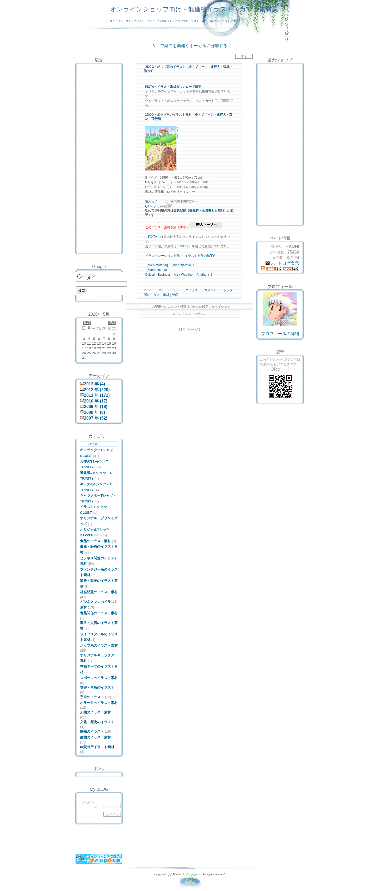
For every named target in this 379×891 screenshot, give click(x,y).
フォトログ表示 (282, 263)
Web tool (187, 274)
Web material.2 (158, 270)
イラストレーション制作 (162, 256)
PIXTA (152, 237)
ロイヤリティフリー (181, 192)
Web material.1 (183, 265)
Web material (157, 265)
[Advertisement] (99, 77)
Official (149, 274)
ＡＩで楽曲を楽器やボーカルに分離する (189, 45)
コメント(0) (212, 290)
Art (176, 274)
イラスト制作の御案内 (200, 256)
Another (202, 274)
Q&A (148, 206)
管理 (175, 295)
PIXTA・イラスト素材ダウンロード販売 (173, 87)
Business (164, 274)
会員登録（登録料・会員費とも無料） (200, 210)
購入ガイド (153, 201)
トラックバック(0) (188, 290)
